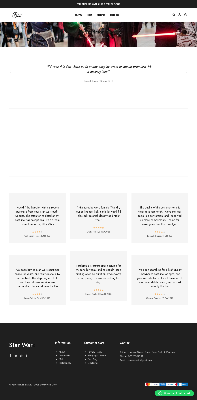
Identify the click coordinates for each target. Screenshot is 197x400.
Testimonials (65, 363)
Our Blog (92, 359)
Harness (114, 15)
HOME (78, 15)
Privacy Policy (95, 352)
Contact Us (64, 355)
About (62, 352)
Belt (89, 15)
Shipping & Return (97, 355)
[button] (174, 393)
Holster (101, 15)
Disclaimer (93, 363)
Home (92, 37)
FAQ (61, 359)
